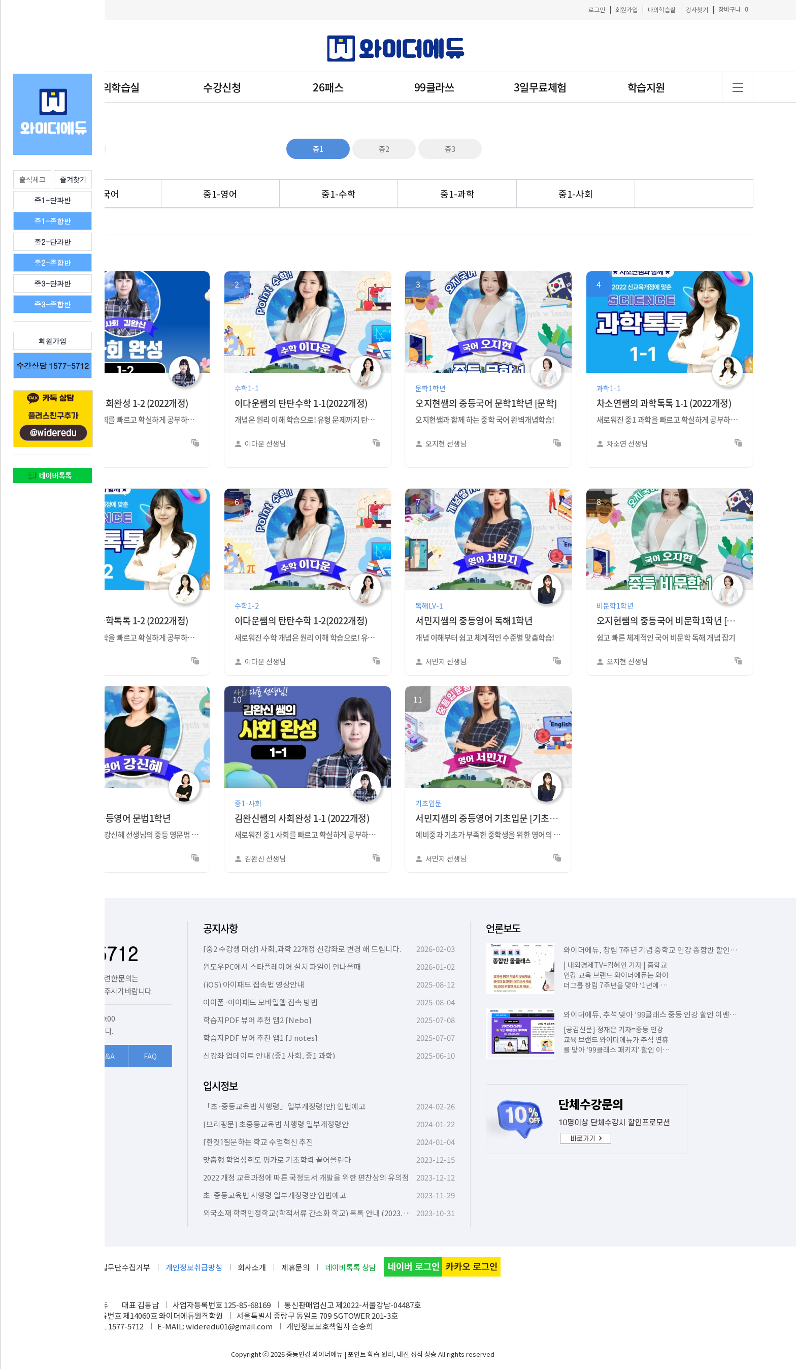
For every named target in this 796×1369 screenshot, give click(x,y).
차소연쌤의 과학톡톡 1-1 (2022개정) (664, 403)
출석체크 (32, 179)
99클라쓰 (434, 87)
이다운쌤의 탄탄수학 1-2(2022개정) (301, 620)
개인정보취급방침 (193, 1267)
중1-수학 (338, 193)
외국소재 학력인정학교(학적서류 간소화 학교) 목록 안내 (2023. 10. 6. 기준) (321, 1212)
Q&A (107, 1056)
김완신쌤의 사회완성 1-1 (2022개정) (302, 818)
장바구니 (733, 9)
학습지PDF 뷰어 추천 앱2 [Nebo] (257, 1019)
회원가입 (626, 9)
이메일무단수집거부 (118, 1267)
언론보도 (503, 928)
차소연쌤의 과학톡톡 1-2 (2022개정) (120, 620)
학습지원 (646, 87)
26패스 (328, 87)
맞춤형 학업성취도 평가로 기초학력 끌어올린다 (277, 1159)
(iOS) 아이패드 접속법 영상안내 (253, 984)
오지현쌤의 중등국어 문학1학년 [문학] (486, 403)
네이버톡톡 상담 (350, 1267)
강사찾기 (697, 9)
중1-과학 (457, 193)
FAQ (150, 1056)
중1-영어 (220, 193)
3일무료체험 (540, 87)
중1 (318, 149)
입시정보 (220, 1085)
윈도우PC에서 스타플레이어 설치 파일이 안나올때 (282, 966)
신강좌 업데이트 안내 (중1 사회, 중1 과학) (269, 1055)
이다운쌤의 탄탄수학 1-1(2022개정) (301, 403)
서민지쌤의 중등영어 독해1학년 (474, 620)
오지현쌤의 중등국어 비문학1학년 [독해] (671, 620)
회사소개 (252, 1267)
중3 (450, 149)
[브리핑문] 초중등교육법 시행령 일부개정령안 (276, 1124)
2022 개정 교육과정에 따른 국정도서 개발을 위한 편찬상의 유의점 (306, 1177)
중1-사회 (575, 193)
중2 (384, 149)
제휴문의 (295, 1267)
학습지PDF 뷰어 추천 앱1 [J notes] (260, 1037)
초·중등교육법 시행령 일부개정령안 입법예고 (274, 1195)
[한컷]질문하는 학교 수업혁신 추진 (258, 1141)
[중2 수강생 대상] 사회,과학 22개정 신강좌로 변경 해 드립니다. (302, 948)
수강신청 (222, 87)
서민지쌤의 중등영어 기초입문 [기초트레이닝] (500, 818)
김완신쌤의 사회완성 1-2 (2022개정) (120, 403)
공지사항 (220, 928)
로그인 (596, 9)
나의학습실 (662, 9)
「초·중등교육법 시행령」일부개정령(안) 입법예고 (284, 1106)
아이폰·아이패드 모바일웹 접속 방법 (260, 1002)
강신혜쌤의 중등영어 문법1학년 (112, 818)
